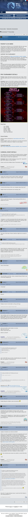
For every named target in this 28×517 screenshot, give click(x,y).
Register (5, 0)
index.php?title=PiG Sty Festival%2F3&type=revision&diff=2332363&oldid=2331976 (14, 386)
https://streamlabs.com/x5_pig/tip (18, 56)
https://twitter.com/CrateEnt (9, 442)
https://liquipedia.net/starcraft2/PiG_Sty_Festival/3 (15, 146)
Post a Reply (10, 31)
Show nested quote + (6, 375)
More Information (18, 515)
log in (10, 506)
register (16, 506)
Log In (2, 0)
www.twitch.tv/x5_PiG (18, 138)
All (26, 34)
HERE (24, 162)
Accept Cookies (9, 515)
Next (24, 34)
